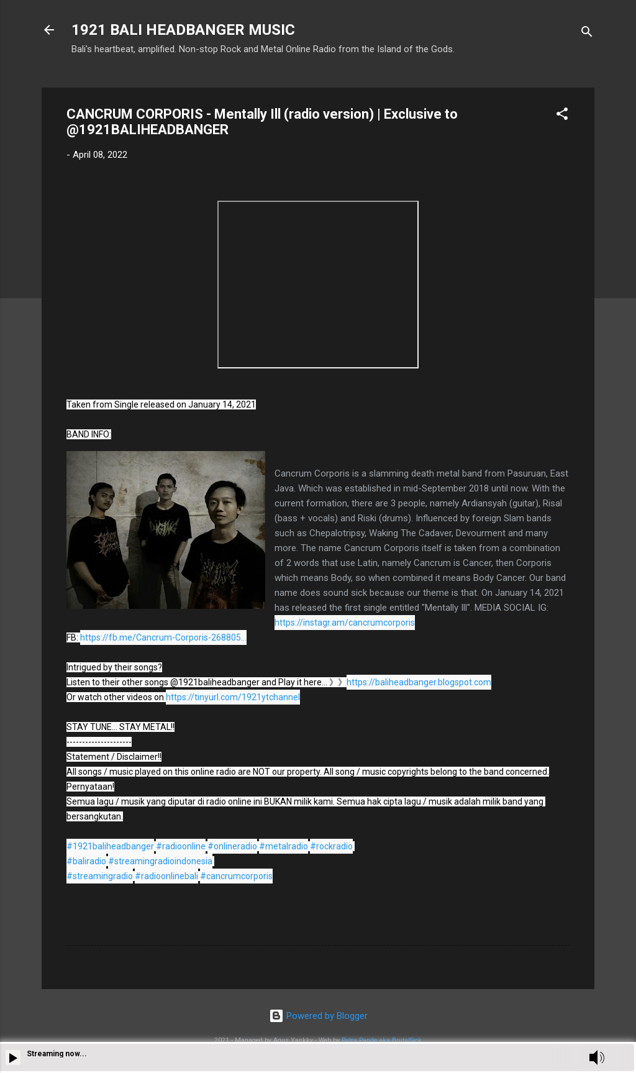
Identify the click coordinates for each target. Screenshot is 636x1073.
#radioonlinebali (166, 876)
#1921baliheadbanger (110, 846)
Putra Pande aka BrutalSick (382, 1040)
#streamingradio (99, 876)
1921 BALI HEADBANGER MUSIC (183, 30)
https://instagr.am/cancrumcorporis (345, 623)
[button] (562, 116)
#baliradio (86, 861)
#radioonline (181, 846)
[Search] (586, 34)
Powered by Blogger (318, 1015)
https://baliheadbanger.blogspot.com (419, 682)
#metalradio (283, 846)
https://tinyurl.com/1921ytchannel (233, 697)
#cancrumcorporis (236, 876)
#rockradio (331, 846)
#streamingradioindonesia (160, 861)
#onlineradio (232, 846)
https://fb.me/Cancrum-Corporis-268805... (163, 637)
